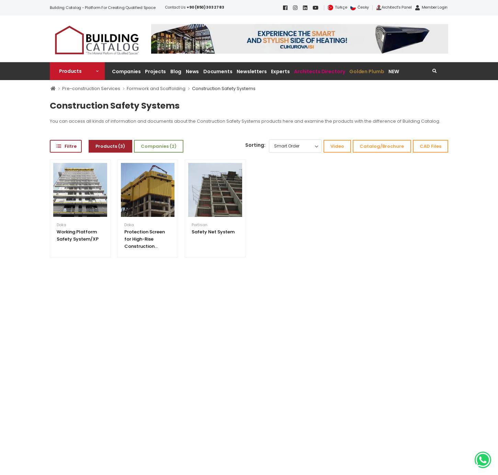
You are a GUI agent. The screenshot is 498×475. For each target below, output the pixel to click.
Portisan (199, 225)
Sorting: (255, 145)
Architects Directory (319, 71)
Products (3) (110, 146)
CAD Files (430, 146)
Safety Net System (213, 232)
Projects (155, 71)
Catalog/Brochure (382, 146)
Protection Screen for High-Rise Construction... (144, 239)
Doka (61, 225)
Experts (280, 71)
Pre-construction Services (91, 88)
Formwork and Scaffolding (156, 88)
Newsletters (252, 71)
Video (337, 146)
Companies (126, 71)
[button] (77, 71)
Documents (218, 71)
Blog (176, 71)
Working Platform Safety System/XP (78, 235)
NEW (393, 71)
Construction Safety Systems (224, 88)
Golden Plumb (366, 71)
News (192, 71)
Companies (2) (159, 146)
